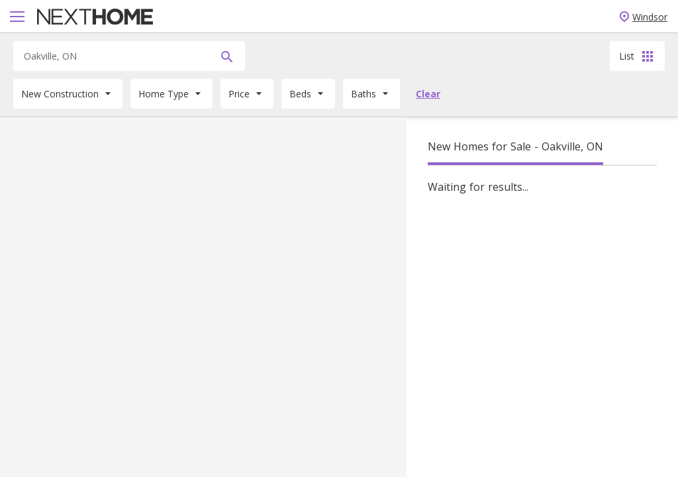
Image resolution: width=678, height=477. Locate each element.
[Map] (203, 297)
